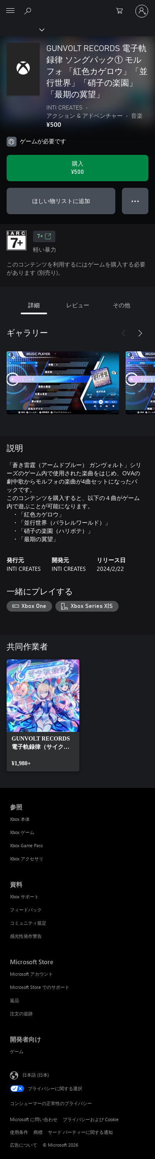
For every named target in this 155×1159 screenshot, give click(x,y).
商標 (38, 1132)
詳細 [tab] (34, 305)
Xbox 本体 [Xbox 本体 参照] (20, 819)
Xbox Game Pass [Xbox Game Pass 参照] (26, 845)
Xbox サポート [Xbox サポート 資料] (24, 896)
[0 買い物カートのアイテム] (122, 11)
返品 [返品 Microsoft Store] (14, 1000)
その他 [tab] (121, 305)
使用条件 (19, 1132)
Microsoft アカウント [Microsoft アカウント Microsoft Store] (31, 974)
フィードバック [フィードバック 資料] (26, 909)
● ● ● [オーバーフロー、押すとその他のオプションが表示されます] (135, 201)
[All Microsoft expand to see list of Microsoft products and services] (10, 11)
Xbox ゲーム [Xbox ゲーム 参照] (22, 832)
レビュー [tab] (77, 305)
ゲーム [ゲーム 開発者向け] (17, 1051)
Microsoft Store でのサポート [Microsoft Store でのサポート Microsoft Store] (39, 987)
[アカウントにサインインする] (142, 11)
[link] (43, 715)
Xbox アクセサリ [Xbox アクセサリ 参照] (26, 858)
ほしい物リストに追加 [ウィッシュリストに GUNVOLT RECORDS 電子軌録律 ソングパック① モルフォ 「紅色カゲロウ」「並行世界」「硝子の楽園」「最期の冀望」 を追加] (61, 201)
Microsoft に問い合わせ (33, 1119)
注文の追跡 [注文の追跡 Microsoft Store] (21, 1013)
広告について (23, 1144)
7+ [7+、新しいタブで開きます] (44, 236)
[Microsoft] (77, 6)
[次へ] (140, 333)
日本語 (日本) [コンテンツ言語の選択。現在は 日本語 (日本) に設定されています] (35, 1074)
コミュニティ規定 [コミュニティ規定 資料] (28, 922)
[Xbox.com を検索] (29, 10)
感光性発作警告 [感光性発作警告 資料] (26, 936)
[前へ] (123, 333)
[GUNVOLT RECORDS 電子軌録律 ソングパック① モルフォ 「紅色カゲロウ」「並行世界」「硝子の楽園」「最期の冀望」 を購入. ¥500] (77, 168)
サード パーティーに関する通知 (80, 1132)
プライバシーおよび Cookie (91, 1119)
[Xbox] (21, 29)
